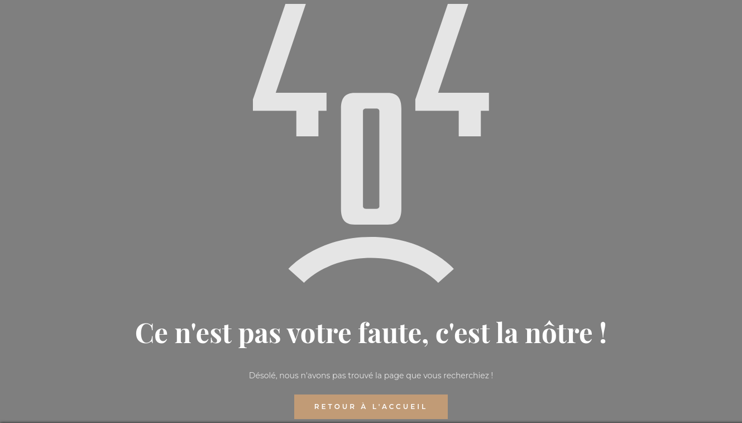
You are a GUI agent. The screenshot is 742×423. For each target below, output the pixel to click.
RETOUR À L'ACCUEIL (371, 406)
